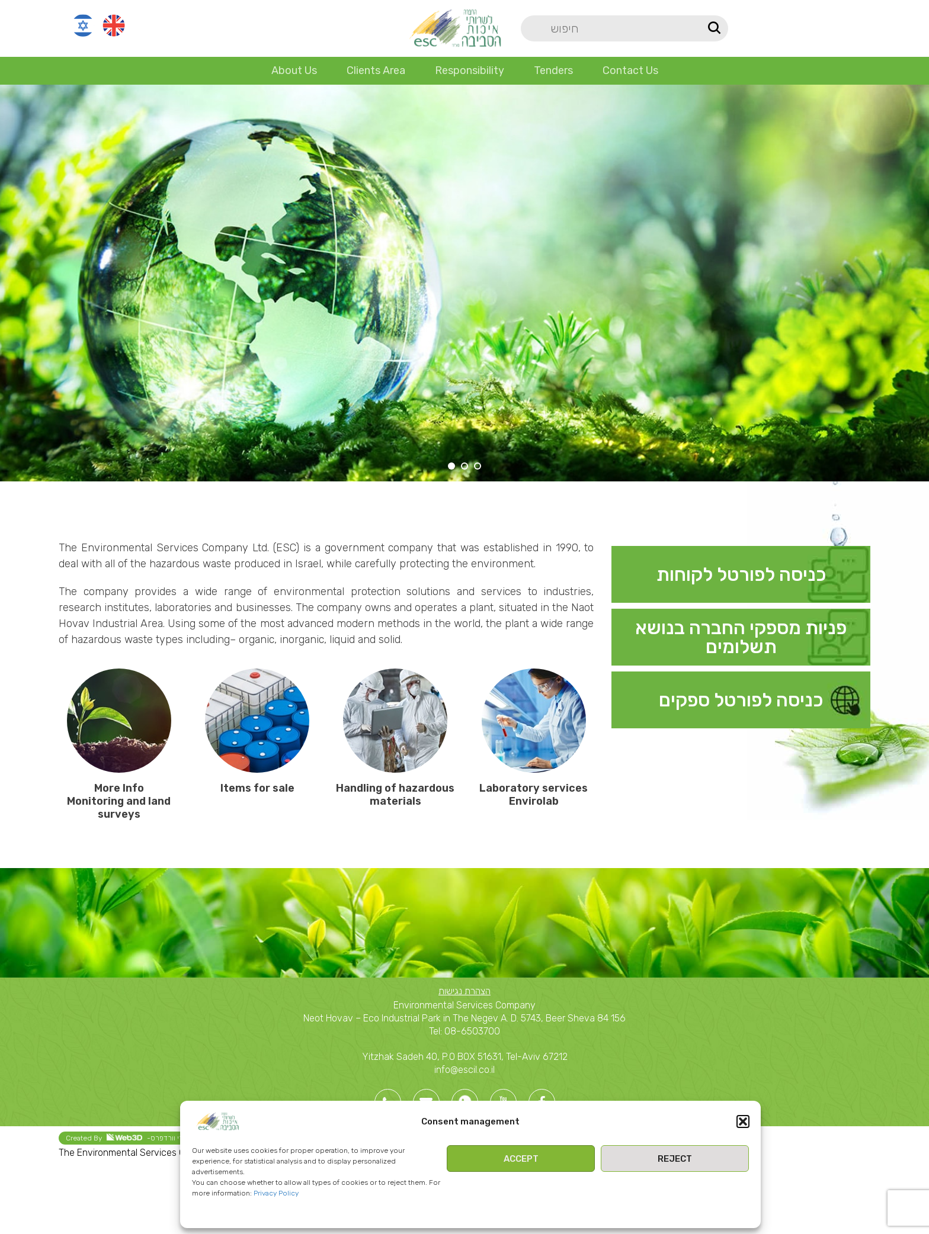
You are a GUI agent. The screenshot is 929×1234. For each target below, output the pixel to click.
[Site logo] (455, 27)
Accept (521, 1158)
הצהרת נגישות (464, 991)
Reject (675, 1158)
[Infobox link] (740, 574)
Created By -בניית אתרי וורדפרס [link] (137, 1137)
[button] (743, 1121)
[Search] (624, 28)
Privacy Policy (276, 1193)
